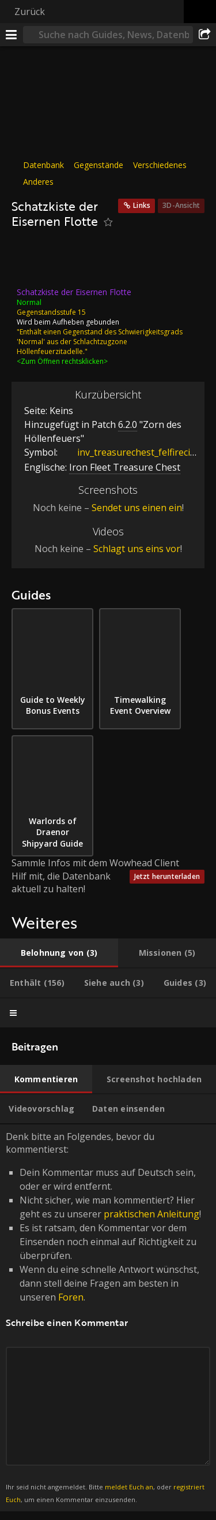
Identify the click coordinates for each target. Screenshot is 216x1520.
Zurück (29, 11)
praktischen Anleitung (151, 1214)
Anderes (38, 181)
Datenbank (43, 164)
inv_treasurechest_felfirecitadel (135, 452)
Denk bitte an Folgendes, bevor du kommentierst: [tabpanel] (108, 1318)
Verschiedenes (160, 164)
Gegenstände (98, 164)
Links (141, 205)
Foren (71, 1297)
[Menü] (11, 34)
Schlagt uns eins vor (136, 548)
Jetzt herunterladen (167, 876)
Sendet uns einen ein (137, 507)
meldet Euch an (129, 1486)
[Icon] (31, 261)
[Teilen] (204, 34)
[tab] (59, 952)
